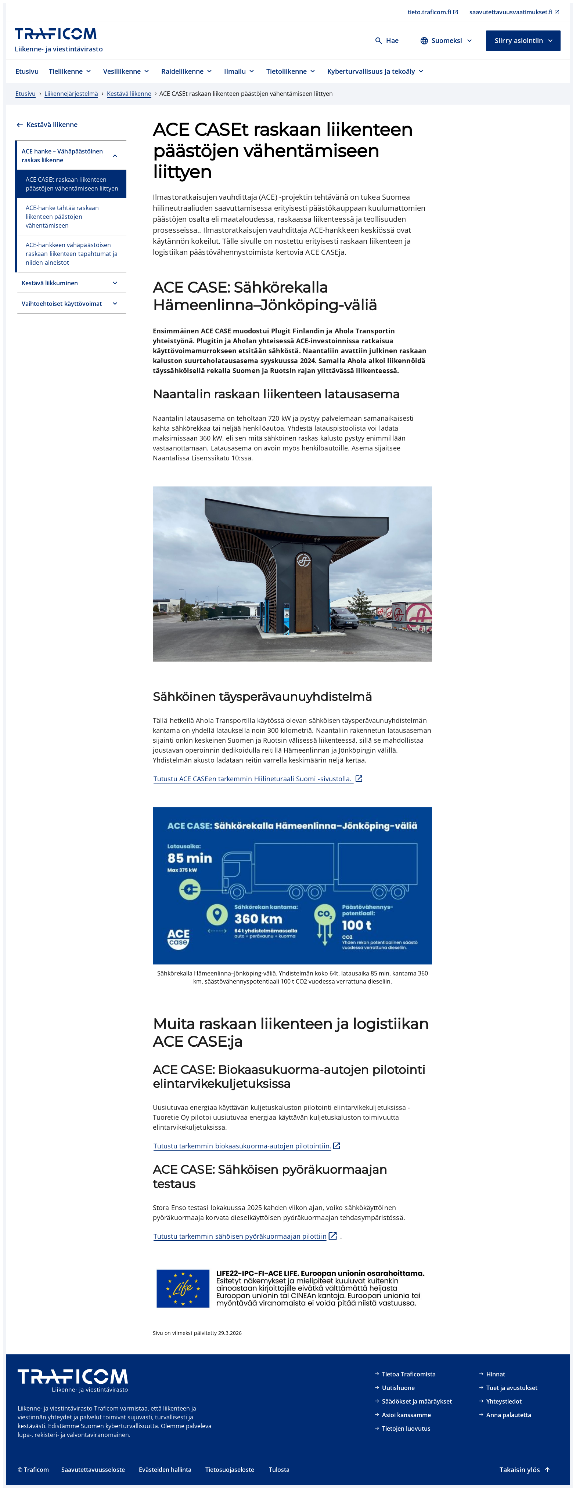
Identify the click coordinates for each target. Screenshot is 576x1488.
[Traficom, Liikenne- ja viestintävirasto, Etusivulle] (60, 40)
